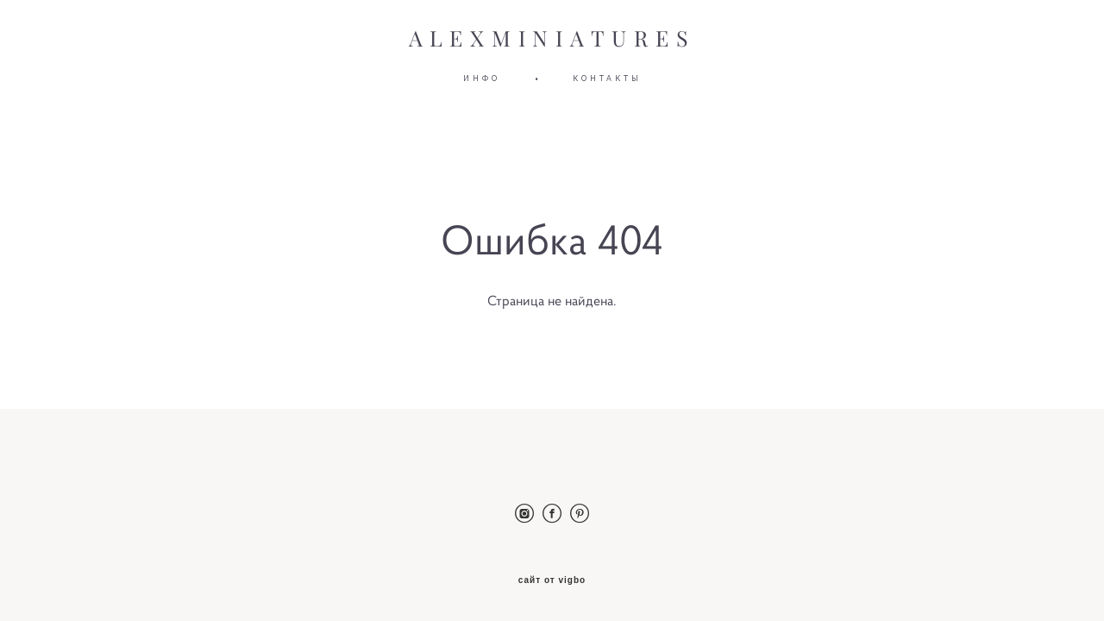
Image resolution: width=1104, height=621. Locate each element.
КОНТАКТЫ (607, 78)
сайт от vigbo (552, 580)
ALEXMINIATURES (552, 39)
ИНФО (481, 78)
